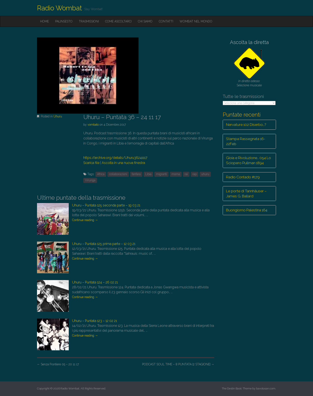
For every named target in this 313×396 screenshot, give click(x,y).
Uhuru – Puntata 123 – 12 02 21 (94, 321)
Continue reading (85, 220)
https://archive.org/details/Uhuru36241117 (115, 158)
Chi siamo (145, 21)
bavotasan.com (265, 388)
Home (44, 21)
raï (186, 174)
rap (194, 174)
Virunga (90, 180)
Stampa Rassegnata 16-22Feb (245, 141)
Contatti (166, 21)
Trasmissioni (89, 21)
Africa (100, 174)
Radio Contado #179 (243, 177)
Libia (148, 174)
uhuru (205, 174)
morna (176, 174)
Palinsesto (64, 21)
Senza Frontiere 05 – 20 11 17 (58, 364)
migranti (161, 174)
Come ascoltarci (118, 21)
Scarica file (91, 163)
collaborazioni (118, 174)
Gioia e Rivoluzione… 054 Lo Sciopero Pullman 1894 (248, 160)
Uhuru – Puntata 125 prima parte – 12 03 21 (103, 244)
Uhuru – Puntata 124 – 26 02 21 (95, 282)
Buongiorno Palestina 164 (246, 210)
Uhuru (58, 116)
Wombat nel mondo (196, 21)
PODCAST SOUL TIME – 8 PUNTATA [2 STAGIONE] (178, 364)
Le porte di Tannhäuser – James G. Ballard (246, 193)
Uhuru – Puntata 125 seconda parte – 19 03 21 (106, 205)
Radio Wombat (59, 8)
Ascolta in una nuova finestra (123, 163)
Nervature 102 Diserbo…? (246, 124)
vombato (93, 124)
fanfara (136, 174)
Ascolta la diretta (249, 42)
